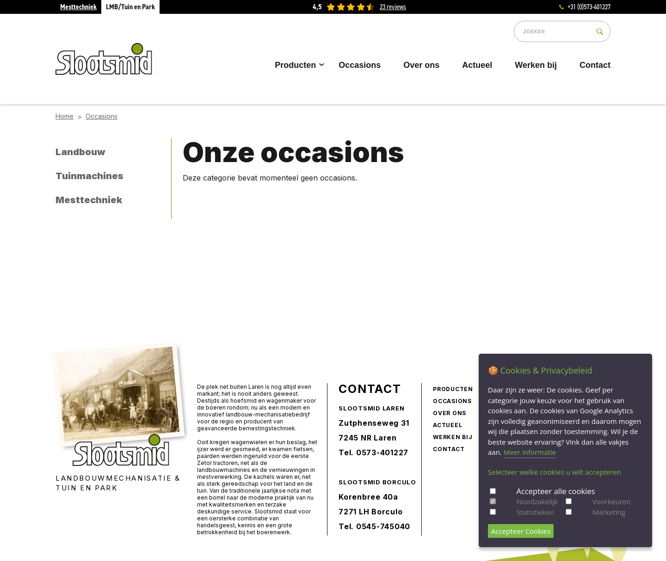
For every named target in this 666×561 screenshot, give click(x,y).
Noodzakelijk (537, 501)
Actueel (477, 65)
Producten (298, 65)
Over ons (421, 65)
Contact (595, 65)
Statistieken (535, 512)
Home (65, 116)
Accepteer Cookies (520, 531)
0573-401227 (382, 452)
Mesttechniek (78, 7)
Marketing (608, 512)
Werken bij (536, 65)
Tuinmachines (89, 176)
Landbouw (80, 152)
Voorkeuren (611, 501)
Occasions (360, 65)
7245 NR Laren (368, 437)
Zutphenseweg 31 (374, 423)
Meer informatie (530, 452)
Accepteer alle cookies (556, 491)
